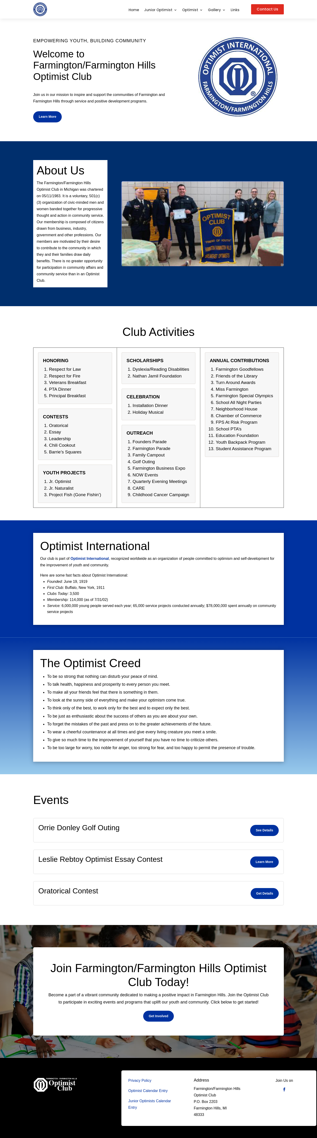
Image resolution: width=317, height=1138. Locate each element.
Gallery (214, 10)
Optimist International (90, 559)
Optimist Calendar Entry (148, 1091)
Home (134, 10)
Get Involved (158, 1016)
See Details (264, 830)
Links (235, 10)
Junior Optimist (158, 10)
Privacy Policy (140, 1080)
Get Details (264, 893)
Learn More (47, 116)
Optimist (190, 10)
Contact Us (267, 9)
